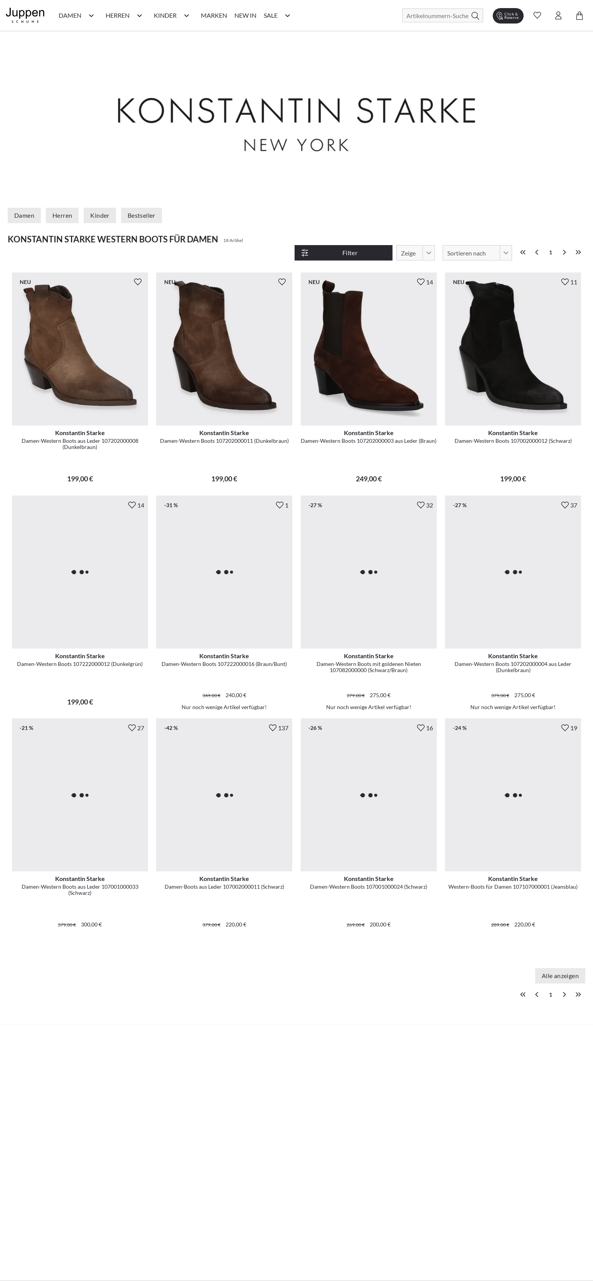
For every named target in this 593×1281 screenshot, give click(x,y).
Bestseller (141, 215)
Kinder (99, 215)
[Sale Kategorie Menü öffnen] (287, 15)
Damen (24, 215)
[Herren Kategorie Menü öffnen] (139, 15)
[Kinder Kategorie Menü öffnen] (186, 15)
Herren (62, 215)
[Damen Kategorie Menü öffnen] (91, 15)
